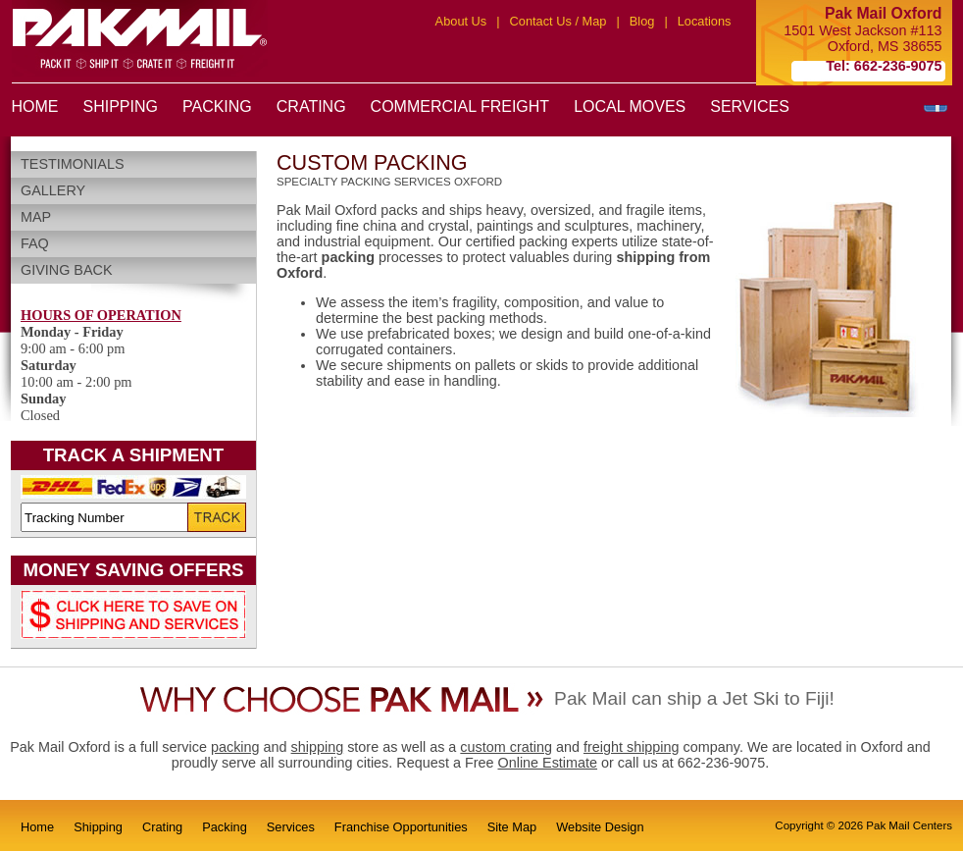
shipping (317, 747)
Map (36, 217)
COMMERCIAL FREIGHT (460, 106)
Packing (224, 827)
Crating (162, 827)
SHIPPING (120, 106)
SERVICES (749, 106)
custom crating (506, 747)
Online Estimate (547, 763)
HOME (35, 106)
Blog (642, 21)
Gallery (53, 190)
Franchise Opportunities (401, 827)
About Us (461, 21)
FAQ (35, 243)
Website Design (599, 827)
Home (37, 827)
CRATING (311, 106)
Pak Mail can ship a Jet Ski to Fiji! (694, 698)
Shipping (98, 827)
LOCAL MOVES (629, 106)
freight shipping (631, 747)
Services (291, 827)
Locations (705, 21)
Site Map (512, 827)
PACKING (217, 106)
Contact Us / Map (558, 21)
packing (235, 747)
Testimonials (73, 164)
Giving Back (67, 270)
